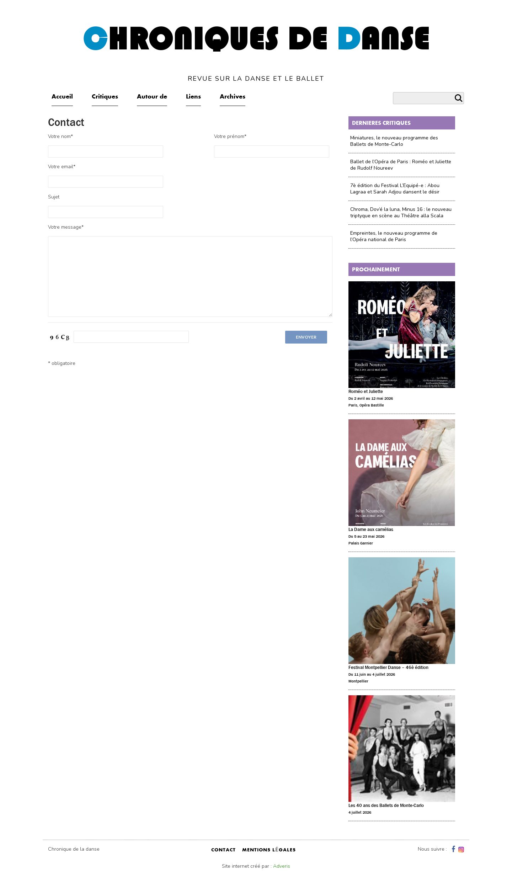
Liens (193, 97)
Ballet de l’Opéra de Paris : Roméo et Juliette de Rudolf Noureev (400, 164)
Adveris (281, 866)
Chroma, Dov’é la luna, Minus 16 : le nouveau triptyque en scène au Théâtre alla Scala (401, 212)
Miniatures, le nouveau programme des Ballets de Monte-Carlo (394, 141)
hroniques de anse (256, 53)
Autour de (152, 97)
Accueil (62, 97)
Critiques (105, 97)
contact (223, 850)
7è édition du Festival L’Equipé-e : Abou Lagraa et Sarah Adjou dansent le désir (394, 188)
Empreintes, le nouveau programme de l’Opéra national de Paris (393, 236)
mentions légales (269, 850)
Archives (232, 97)
